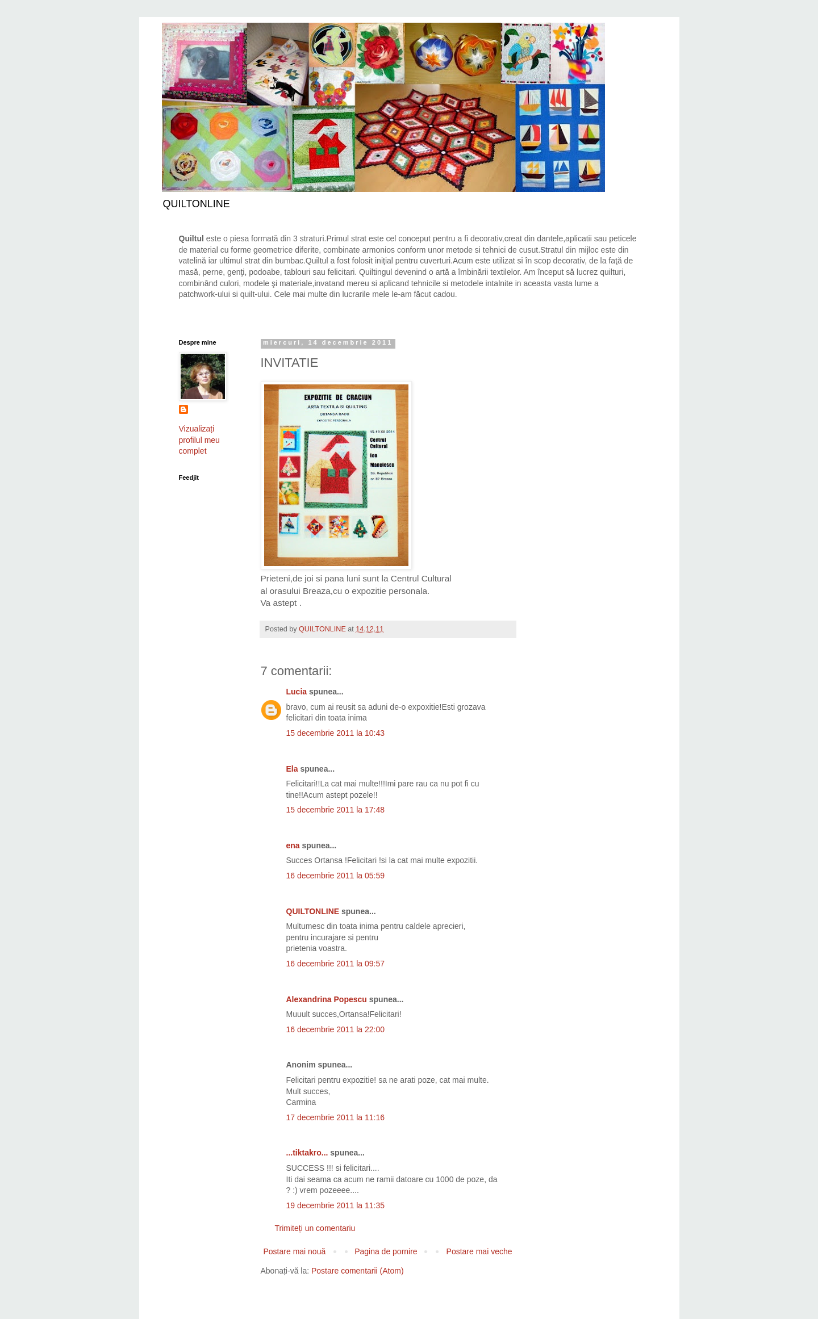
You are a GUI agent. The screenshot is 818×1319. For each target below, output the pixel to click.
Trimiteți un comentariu (315, 1228)
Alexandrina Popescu (326, 999)
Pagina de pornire (386, 1251)
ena (293, 845)
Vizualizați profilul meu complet (199, 439)
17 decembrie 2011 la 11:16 (335, 1117)
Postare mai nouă (295, 1251)
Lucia (296, 691)
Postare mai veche (479, 1251)
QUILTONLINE (313, 911)
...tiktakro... (307, 1152)
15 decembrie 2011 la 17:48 (335, 809)
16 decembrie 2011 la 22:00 (335, 1029)
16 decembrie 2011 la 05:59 (335, 875)
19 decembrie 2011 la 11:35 (335, 1205)
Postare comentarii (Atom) (357, 1270)
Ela (292, 768)
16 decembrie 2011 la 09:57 (335, 963)
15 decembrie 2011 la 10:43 (335, 733)
